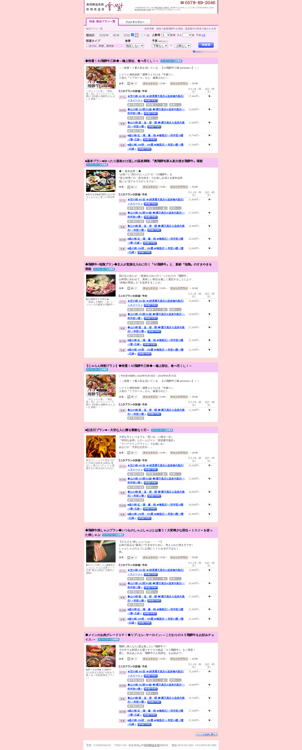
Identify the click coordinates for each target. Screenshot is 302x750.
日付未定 (137, 35)
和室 (101, 46)
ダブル (92, 46)
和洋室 (110, 46)
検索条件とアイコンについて (205, 52)
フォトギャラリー (135, 22)
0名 (204, 35)
